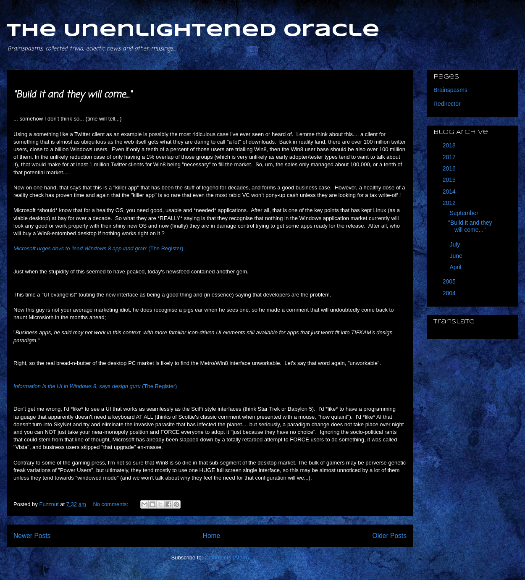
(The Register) (98, 248)
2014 (450, 191)
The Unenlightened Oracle (193, 30)
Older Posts (390, 535)
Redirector (447, 103)
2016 (450, 168)
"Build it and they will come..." (72, 95)
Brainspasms (450, 90)
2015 (450, 179)
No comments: (111, 504)
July (455, 244)
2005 (450, 281)
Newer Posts (31, 535)
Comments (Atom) (227, 557)
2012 (450, 202)
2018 (450, 145)
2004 (450, 293)
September (464, 213)
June (456, 255)
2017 (450, 157)
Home (211, 535)
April (456, 267)
